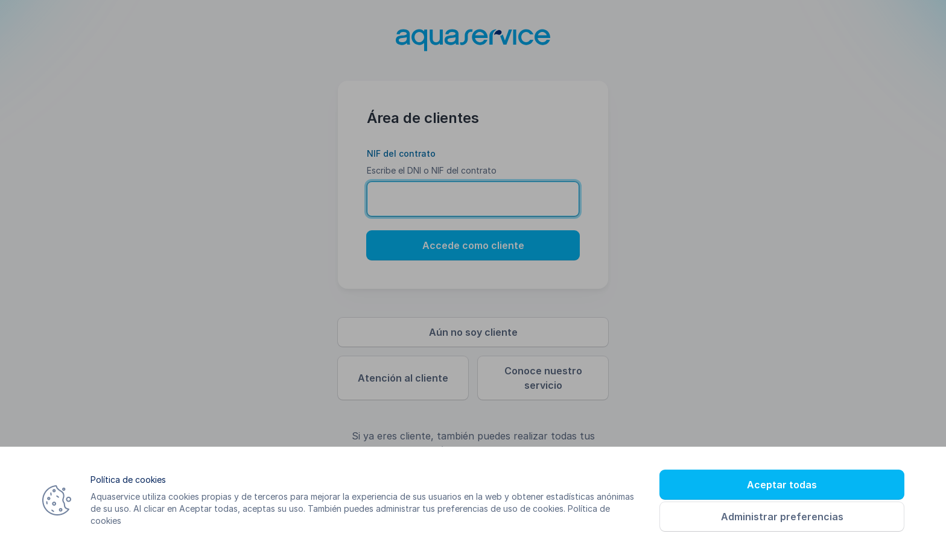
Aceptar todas (782, 485)
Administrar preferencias (782, 517)
